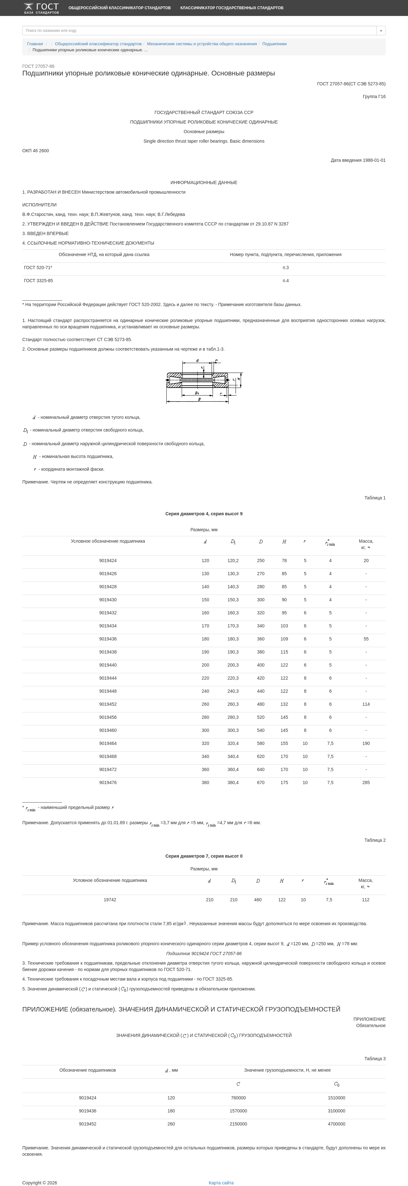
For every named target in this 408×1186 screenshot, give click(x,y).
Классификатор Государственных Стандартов (231, 8)
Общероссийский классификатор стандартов (120, 8)
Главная (35, 43)
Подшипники (274, 43)
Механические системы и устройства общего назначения (202, 43)
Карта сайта (221, 1182)
